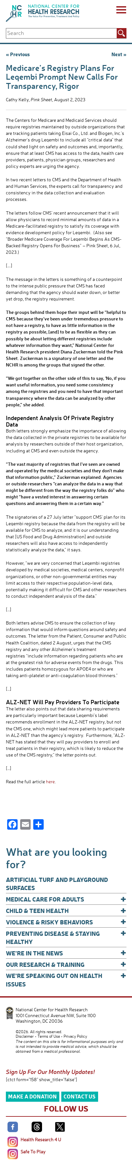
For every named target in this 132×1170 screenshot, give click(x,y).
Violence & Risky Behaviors (66, 922)
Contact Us (79, 1096)
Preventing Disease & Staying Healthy (66, 937)
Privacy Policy (75, 1036)
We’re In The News (66, 953)
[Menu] (120, 10)
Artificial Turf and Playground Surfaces (57, 883)
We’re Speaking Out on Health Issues (66, 979)
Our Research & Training (66, 964)
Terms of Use (48, 1036)
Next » (118, 54)
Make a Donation (32, 1096)
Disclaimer (25, 1036)
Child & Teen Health (66, 910)
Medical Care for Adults (66, 899)
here (50, 781)
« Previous (18, 54)
